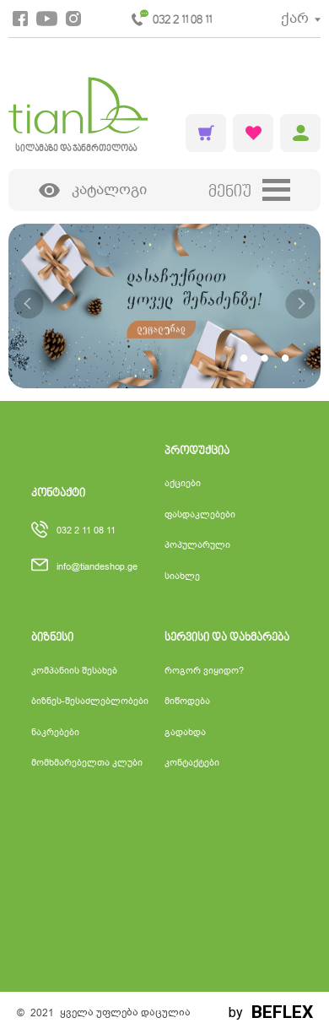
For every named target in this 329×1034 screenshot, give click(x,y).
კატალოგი (93, 190)
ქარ (295, 18)
